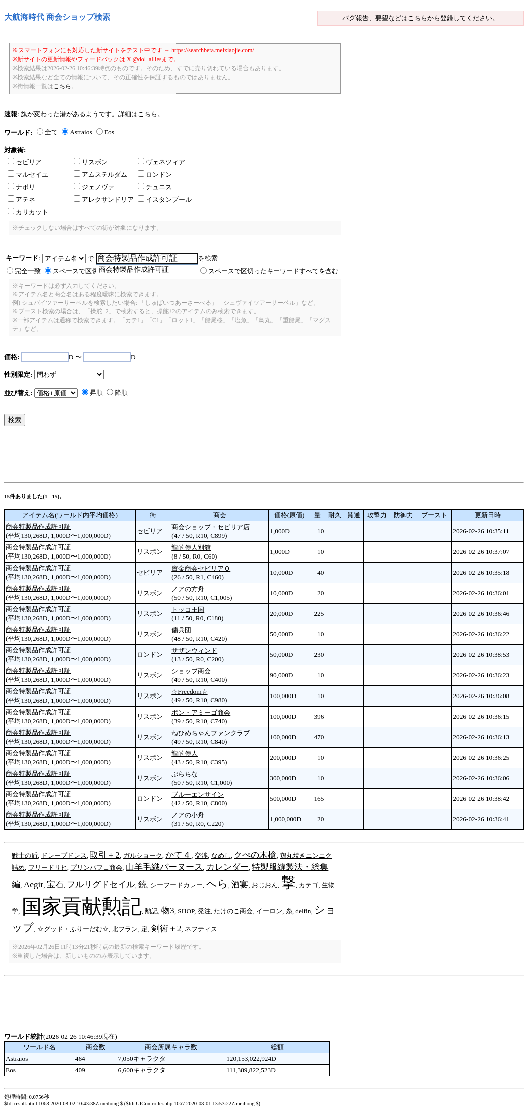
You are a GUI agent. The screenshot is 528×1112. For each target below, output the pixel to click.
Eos (109, 132)
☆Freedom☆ (189, 692)
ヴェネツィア (161, 162)
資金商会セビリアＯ (200, 568)
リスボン (91, 162)
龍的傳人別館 (191, 547)
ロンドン (155, 174)
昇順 (96, 392)
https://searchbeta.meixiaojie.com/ (212, 50)
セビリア (25, 162)
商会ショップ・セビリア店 (210, 527)
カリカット (28, 212)
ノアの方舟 (187, 589)
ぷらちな (184, 774)
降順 (121, 392)
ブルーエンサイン (197, 794)
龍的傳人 (184, 753)
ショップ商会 (191, 671)
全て (51, 132)
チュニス (155, 187)
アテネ (21, 199)
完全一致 (28, 271)
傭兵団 (181, 630)
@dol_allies (147, 59)
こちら (417, 18)
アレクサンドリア (104, 199)
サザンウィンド (194, 650)
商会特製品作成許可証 (38, 526)
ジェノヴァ (94, 187)
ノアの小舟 (187, 815)
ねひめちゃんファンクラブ (210, 733)
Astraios (81, 132)
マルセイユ (28, 174)
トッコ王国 (187, 609)
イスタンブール (165, 199)
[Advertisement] (186, 456)
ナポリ (21, 187)
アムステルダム (100, 174)
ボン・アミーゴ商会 (200, 712)
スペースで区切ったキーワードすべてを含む (273, 271)
